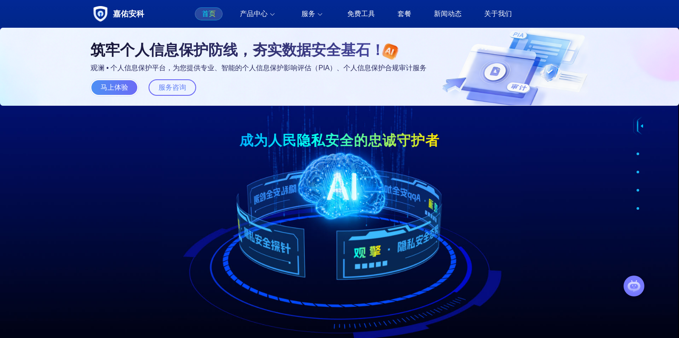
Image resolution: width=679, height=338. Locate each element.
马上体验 (114, 87)
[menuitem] (209, 13)
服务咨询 (172, 87)
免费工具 (361, 13)
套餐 (404, 13)
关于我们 (498, 13)
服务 (308, 13)
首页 (209, 13)
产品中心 (254, 13)
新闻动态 (448, 13)
